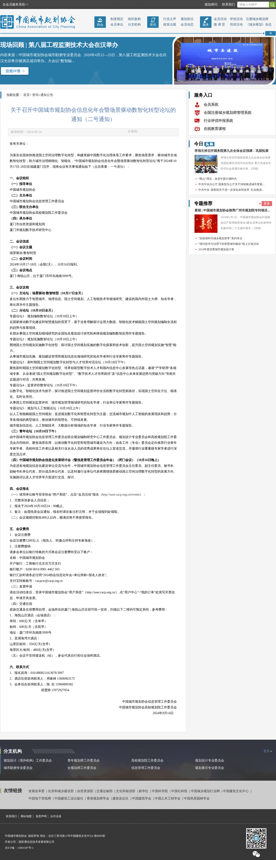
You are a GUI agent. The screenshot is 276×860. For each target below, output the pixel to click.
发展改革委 (36, 791)
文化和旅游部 (126, 791)
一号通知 (116, 166)
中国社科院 (179, 791)
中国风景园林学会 (197, 798)
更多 (267, 203)
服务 (206, 24)
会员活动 (220, 19)
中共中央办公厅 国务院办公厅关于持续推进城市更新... (231, 184)
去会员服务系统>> (16, 4)
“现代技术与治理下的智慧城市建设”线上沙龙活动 (228, 243)
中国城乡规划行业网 (206, 791)
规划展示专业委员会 (209, 768)
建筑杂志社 (121, 798)
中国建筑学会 (142, 798)
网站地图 (26, 816)
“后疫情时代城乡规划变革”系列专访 (220, 238)
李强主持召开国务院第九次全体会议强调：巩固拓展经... (231, 152)
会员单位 (116, 24)
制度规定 (116, 19)
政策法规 (169, 24)
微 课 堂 (219, 24)
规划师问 (211, 4)
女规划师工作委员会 (82, 768)
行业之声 (169, 19)
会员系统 (211, 105)
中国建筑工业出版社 (69, 798)
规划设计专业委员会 (209, 760)
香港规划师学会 (98, 798)
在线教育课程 (215, 129)
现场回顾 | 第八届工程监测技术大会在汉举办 (59, 45)
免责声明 (41, 816)
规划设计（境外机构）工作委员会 (28, 760)
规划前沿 (187, 19)
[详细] (254, 168)
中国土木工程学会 (168, 798)
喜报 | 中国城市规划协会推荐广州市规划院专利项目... (232, 210)
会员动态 (187, 24)
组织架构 (134, 19)
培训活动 (236, 24)
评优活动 (236, 19)
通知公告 (46, 95)
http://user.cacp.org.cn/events (121, 494)
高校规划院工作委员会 (147, 760)
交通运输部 (104, 791)
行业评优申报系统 (218, 121)
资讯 (153, 24)
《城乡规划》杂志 (259, 24)
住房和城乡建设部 (61, 791)
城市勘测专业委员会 (18, 768)
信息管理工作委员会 (145, 768)
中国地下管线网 (40, 798)
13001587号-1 (25, 847)
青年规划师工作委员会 (84, 760)
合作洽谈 (55, 816)
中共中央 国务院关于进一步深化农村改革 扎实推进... (231, 189)
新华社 (144, 791)
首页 (26, 95)
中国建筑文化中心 (236, 791)
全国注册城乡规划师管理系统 (227, 113)
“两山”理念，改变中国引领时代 (217, 178)
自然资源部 (85, 791)
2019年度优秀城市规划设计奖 (216, 249)
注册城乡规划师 (257, 19)
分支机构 (134, 24)
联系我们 (228, 4)
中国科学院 (160, 791)
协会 (100, 24)
